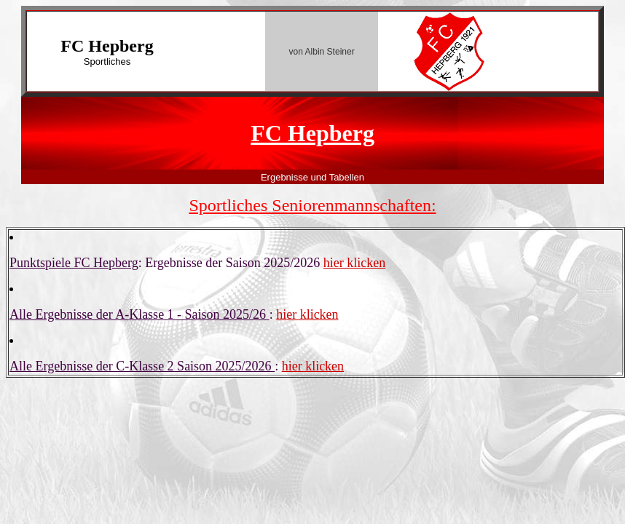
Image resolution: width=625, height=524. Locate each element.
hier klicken (354, 262)
